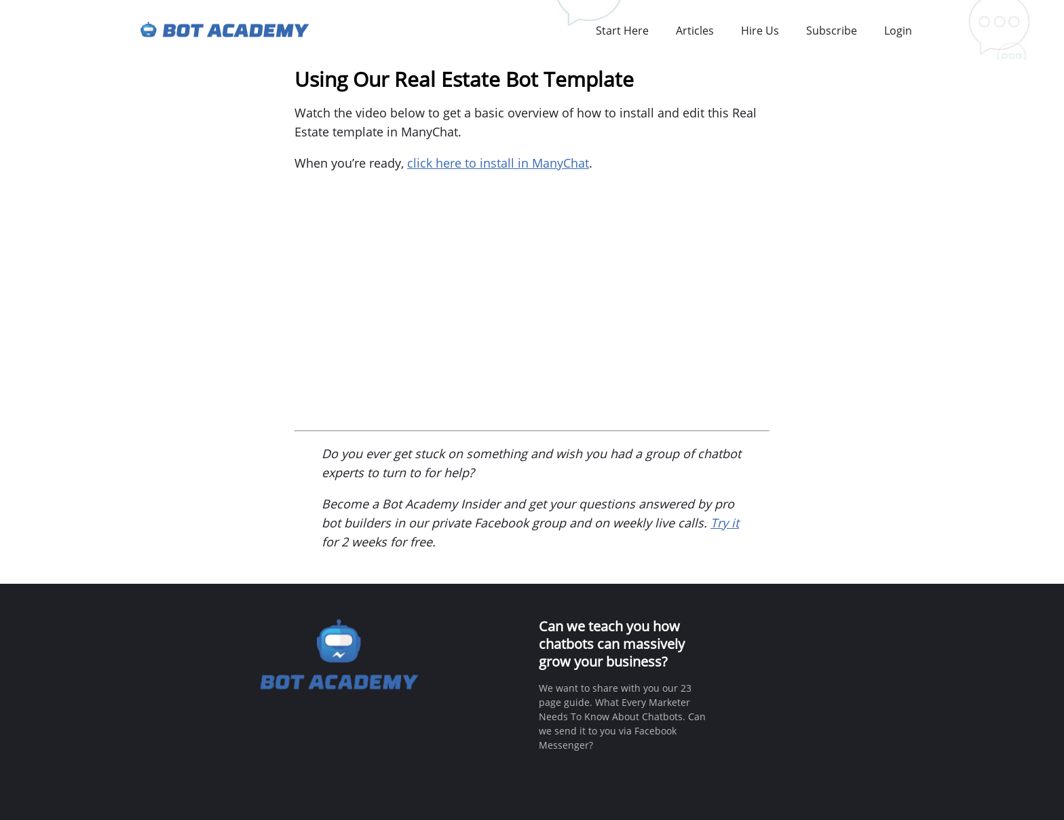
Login (898, 30)
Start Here (622, 30)
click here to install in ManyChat (498, 163)
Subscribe (831, 30)
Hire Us (760, 30)
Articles (695, 30)
